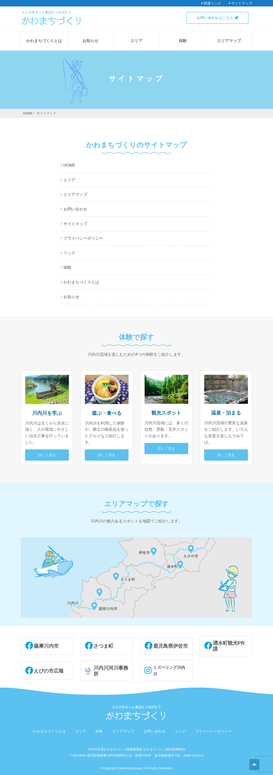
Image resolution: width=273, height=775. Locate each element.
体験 (183, 41)
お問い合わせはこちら (217, 18)
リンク (69, 253)
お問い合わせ (75, 209)
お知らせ (90, 41)
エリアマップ (229, 41)
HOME (69, 165)
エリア (136, 41)
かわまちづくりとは (44, 41)
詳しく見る (47, 455)
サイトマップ (75, 224)
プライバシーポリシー (83, 238)
